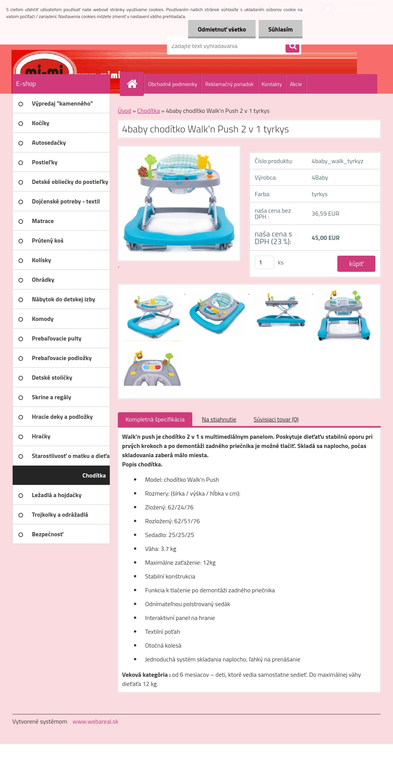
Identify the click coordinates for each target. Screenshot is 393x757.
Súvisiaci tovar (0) (276, 419)
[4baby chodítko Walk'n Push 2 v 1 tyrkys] (154, 291)
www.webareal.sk (96, 721)
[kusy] (264, 262)
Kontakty (272, 84)
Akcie (296, 84)
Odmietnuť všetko (222, 29)
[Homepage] (135, 83)
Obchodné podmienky (172, 84)
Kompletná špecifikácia (155, 419)
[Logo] (65, 45)
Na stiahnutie (219, 419)
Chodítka (148, 110)
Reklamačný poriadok (229, 84)
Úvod (124, 110)
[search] (292, 46)
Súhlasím (280, 29)
